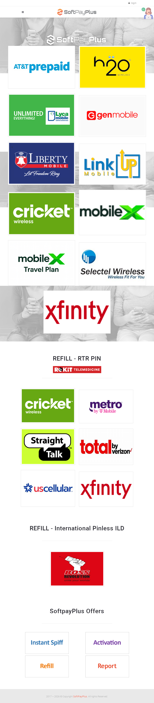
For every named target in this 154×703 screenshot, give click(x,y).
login (132, 3)
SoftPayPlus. (80, 696)
